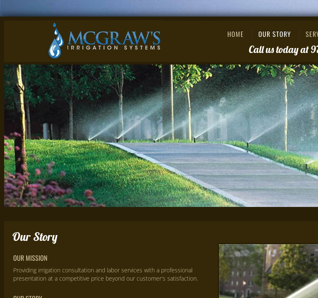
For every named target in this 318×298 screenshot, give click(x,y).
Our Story (274, 33)
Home (235, 33)
